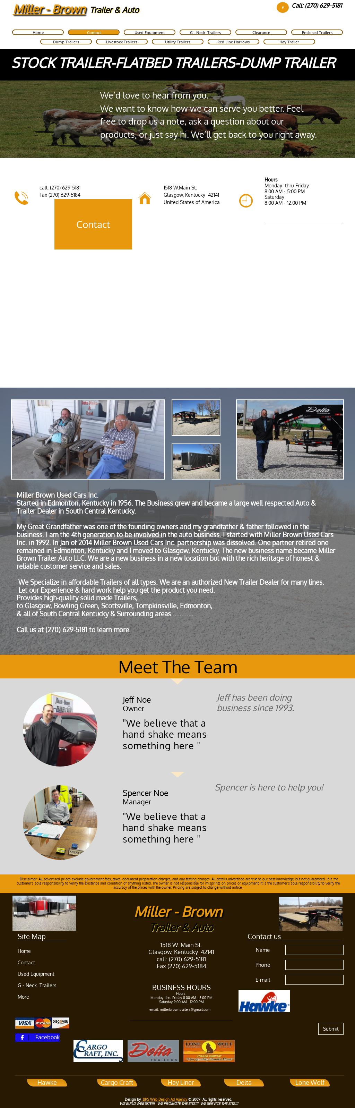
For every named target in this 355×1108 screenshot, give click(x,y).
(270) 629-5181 (323, 5)
